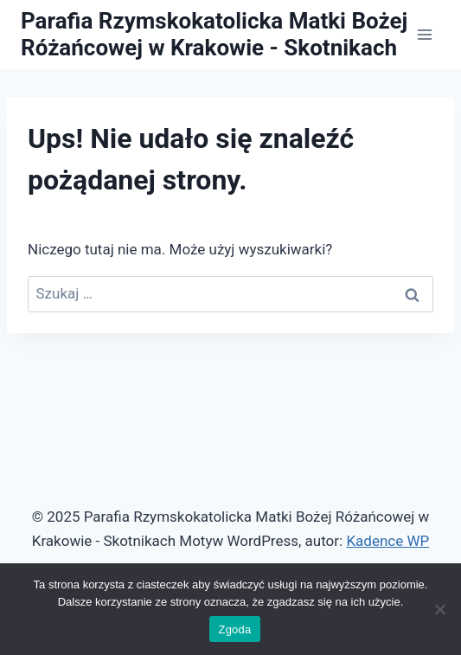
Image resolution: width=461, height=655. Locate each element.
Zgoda (234, 629)
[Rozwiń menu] (424, 34)
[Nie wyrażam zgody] (439, 609)
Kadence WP (387, 540)
